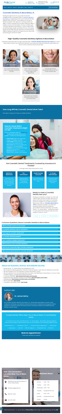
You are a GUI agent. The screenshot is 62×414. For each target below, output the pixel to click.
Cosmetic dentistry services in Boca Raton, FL (43, 41)
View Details (17, 280)
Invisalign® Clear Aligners (31, 91)
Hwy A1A (20, 328)
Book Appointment (53, 7)
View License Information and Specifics (26, 276)
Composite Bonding (31, 64)
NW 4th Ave (53, 325)
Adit (57, 409)
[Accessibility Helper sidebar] (1, 408)
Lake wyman (12, 328)
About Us (9, 7)
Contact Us (30, 7)
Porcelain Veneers (12, 64)
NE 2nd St (51, 328)
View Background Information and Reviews (23, 279)
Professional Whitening (50, 64)
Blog (25, 7)
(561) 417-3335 (31, 3)
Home (5, 7)
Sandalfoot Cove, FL (22, 325)
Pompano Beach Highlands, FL (39, 325)
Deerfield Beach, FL (9, 325)
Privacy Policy (29, 409)
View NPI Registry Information (39, 277)
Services (15, 7)
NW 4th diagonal (30, 328)
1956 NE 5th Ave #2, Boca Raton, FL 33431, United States (43, 2)
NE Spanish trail (41, 328)
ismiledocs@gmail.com (13, 388)
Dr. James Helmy (21, 296)
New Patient (21, 7)
